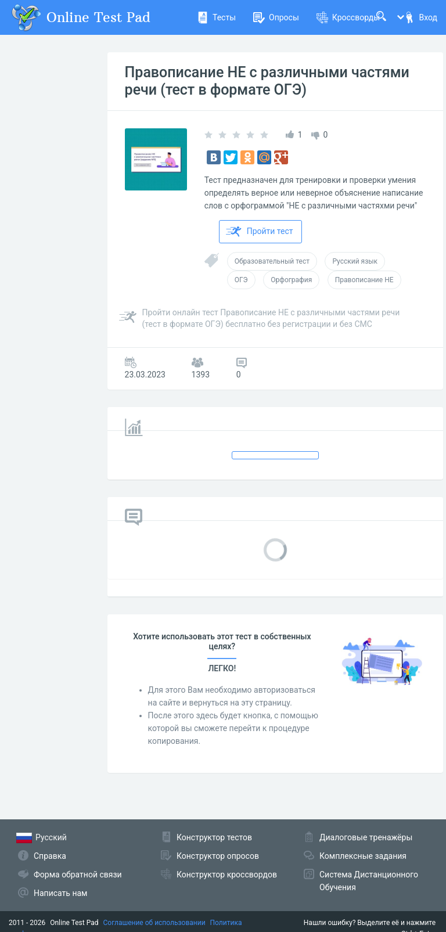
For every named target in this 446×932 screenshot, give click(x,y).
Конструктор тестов (214, 837)
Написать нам (60, 893)
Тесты (216, 17)
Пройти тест (259, 231)
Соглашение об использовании (154, 923)
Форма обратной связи (78, 874)
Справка (50, 856)
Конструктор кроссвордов (227, 874)
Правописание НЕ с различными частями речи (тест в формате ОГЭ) (267, 81)
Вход (420, 17)
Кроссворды (348, 17)
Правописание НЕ (364, 280)
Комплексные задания (363, 856)
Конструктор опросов (218, 856)
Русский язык (354, 261)
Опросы (276, 17)
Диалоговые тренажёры (365, 837)
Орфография (291, 280)
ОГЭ (241, 280)
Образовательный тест (272, 261)
